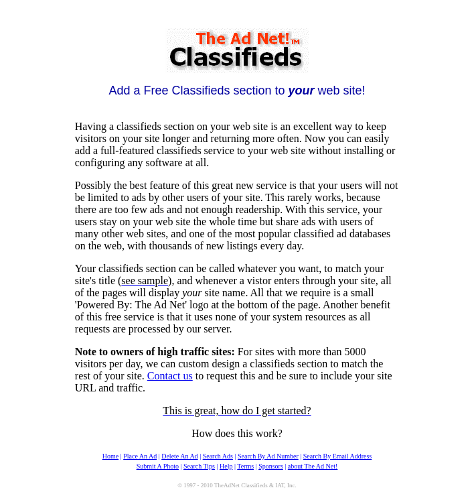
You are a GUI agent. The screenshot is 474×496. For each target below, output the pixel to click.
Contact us (170, 375)
